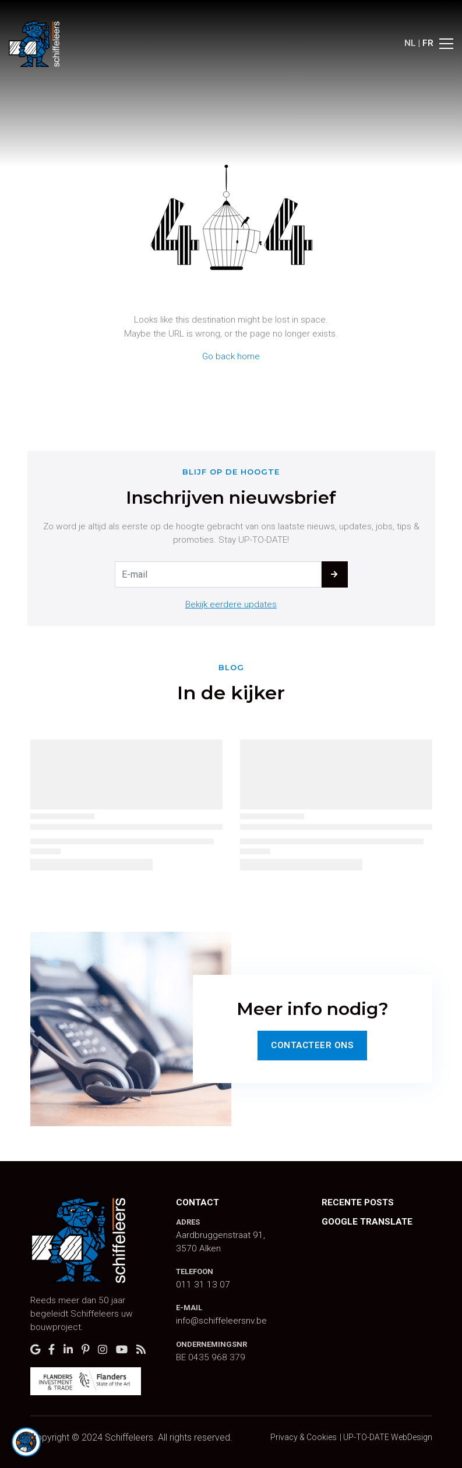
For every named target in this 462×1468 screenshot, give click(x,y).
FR (427, 43)
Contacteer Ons (312, 1045)
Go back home (231, 356)
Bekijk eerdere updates (231, 604)
